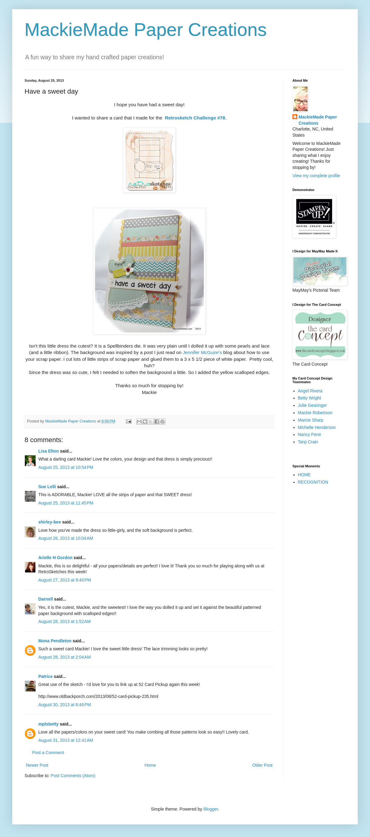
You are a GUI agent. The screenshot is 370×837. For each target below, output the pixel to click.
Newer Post (37, 765)
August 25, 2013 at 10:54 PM (65, 467)
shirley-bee (49, 522)
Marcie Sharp (310, 420)
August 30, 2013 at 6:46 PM (64, 704)
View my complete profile (316, 175)
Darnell (45, 599)
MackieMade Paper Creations (146, 29)
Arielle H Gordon (55, 557)
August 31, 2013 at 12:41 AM (65, 740)
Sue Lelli (47, 486)
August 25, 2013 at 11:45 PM (65, 502)
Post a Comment (48, 752)
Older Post (262, 765)
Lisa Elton (48, 451)
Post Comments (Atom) (73, 775)
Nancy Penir (309, 434)
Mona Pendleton (54, 640)
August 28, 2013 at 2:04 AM (64, 657)
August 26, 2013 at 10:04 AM (65, 538)
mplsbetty (48, 724)
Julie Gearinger (312, 405)
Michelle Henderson (317, 427)
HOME (304, 474)
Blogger (210, 809)
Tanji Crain (308, 441)
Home (150, 765)
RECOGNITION (313, 482)
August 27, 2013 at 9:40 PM (64, 580)
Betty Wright (309, 397)
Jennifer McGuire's (203, 352)
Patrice (45, 676)
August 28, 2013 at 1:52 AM (64, 621)
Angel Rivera (310, 390)
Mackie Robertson (315, 412)
